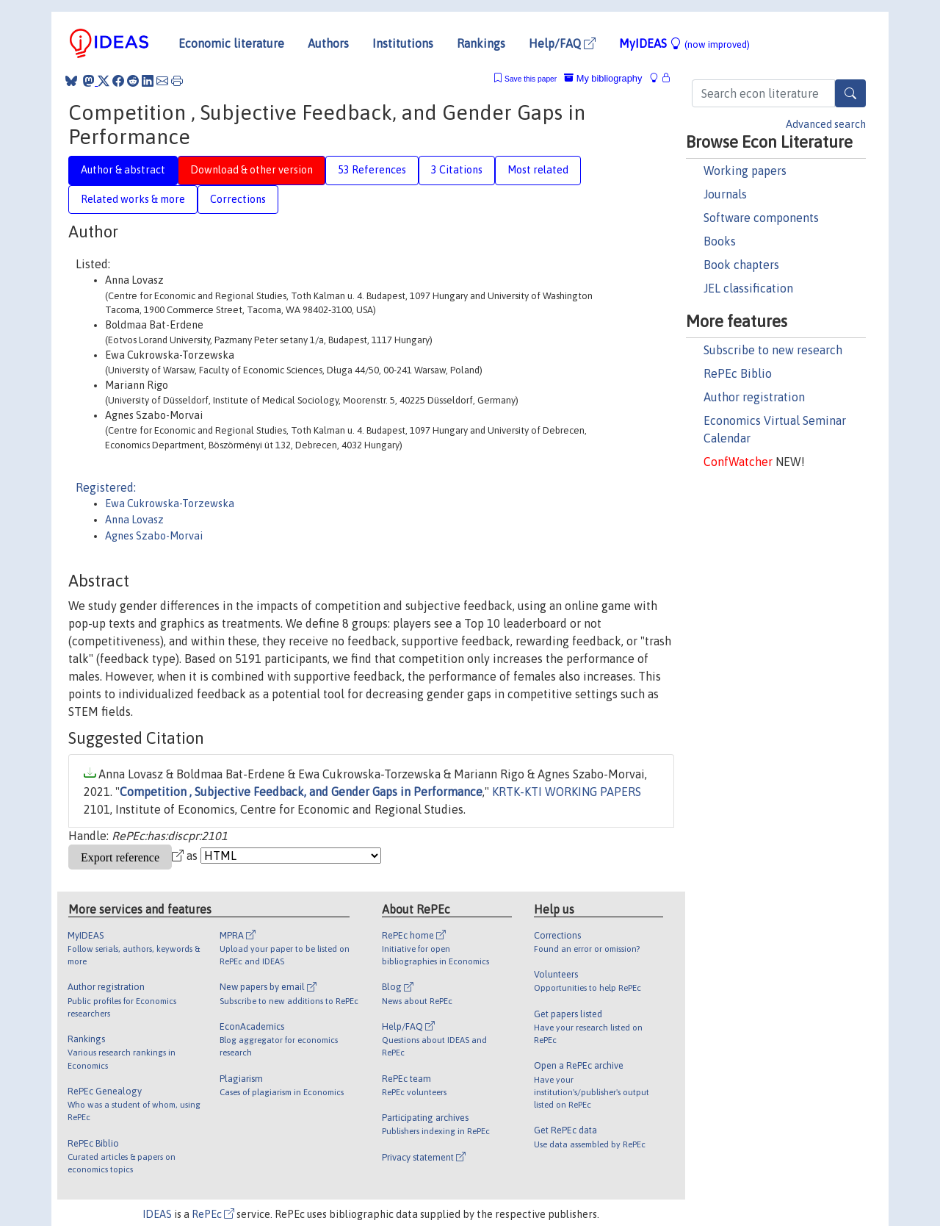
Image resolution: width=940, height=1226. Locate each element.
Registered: (106, 487)
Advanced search (826, 124)
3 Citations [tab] (456, 170)
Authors (328, 43)
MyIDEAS (684, 43)
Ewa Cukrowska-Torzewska (169, 503)
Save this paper (531, 79)
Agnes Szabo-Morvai (154, 536)
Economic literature (231, 43)
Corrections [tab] (238, 199)
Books (720, 241)
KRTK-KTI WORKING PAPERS (566, 791)
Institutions (402, 43)
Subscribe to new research (773, 349)
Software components (761, 217)
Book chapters (741, 264)
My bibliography (603, 78)
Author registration (754, 397)
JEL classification (748, 288)
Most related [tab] (537, 170)
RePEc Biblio (738, 373)
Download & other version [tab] (251, 170)
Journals (725, 194)
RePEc (213, 1214)
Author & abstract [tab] (123, 170)
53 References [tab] (372, 170)
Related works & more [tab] (133, 199)
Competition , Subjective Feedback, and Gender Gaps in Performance (301, 791)
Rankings (481, 43)
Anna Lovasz (134, 520)
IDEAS (157, 1214)
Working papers (745, 170)
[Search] (850, 93)
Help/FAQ (562, 43)
